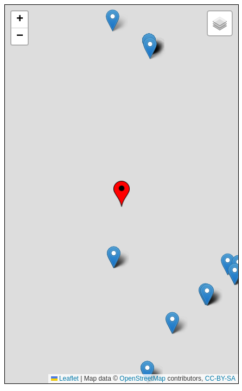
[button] (121, 194)
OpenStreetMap (142, 378)
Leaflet (65, 378)
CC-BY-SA (220, 378)
